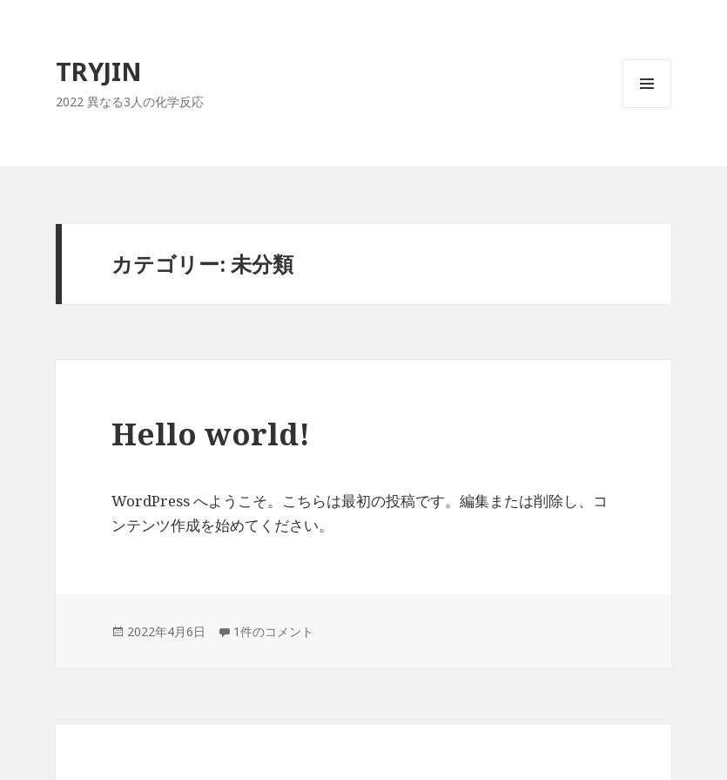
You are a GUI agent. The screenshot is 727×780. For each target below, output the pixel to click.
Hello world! (210, 433)
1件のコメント (273, 631)
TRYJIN (99, 71)
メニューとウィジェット (647, 107)
